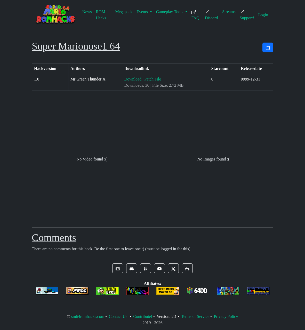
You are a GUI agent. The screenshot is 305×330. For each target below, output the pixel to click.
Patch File (152, 79)
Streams (229, 12)
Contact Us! (119, 316)
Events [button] (143, 12)
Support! (247, 15)
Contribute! (142, 316)
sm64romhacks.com (87, 316)
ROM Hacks (101, 15)
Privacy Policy (226, 316)
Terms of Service (195, 316)
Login (263, 15)
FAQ (195, 15)
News (87, 12)
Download (132, 79)
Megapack (124, 12)
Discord (211, 15)
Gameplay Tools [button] (170, 12)
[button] (117, 268)
